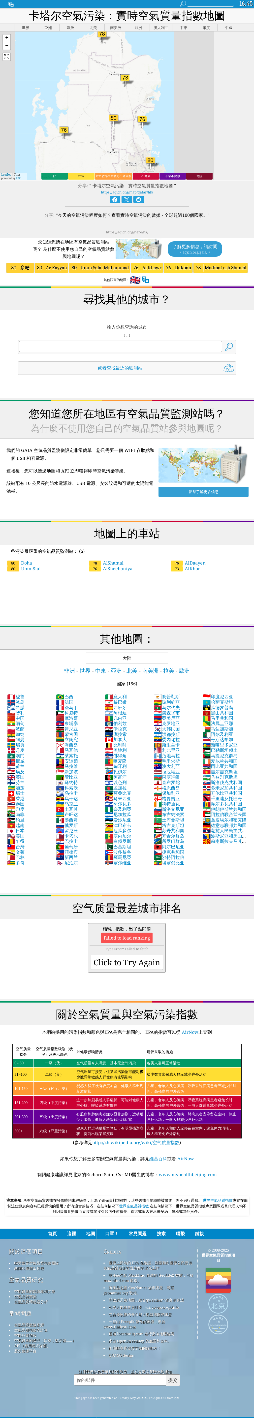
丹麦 (16, 750)
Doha (19, 563)
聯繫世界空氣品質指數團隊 (36, 1262)
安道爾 (67, 761)
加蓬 (16, 788)
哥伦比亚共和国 (222, 793)
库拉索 (116, 734)
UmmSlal (24, 568)
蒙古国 (67, 734)
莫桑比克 (118, 793)
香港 (16, 798)
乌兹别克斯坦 (220, 777)
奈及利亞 (118, 809)
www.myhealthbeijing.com (188, 1174)
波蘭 (16, 729)
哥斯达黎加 (217, 739)
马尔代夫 (167, 707)
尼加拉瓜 (118, 814)
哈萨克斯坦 (217, 702)
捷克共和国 (169, 852)
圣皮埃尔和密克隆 (224, 820)
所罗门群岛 (169, 841)
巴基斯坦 (118, 847)
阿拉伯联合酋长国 (224, 814)
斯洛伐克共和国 (222, 782)
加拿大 (116, 739)
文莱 (16, 852)
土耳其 (67, 809)
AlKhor (185, 568)
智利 (16, 713)
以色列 (116, 782)
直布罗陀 (167, 782)
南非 (16, 814)
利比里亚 (167, 750)
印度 (16, 809)
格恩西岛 (167, 788)
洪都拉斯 (167, 734)
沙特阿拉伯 (169, 857)
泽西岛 (67, 745)
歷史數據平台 (25, 1350)
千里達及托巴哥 (222, 798)
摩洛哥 (67, 718)
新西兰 (67, 857)
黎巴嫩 (116, 702)
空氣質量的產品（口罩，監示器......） (45, 1340)
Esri (19, 178)
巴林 (16, 857)
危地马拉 (167, 755)
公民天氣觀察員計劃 (125, 1307)
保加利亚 (167, 793)
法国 (64, 702)
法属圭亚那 (217, 723)
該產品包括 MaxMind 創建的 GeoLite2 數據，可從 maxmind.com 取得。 (148, 1278)
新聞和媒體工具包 (29, 1268)
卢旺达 (67, 814)
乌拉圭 (67, 793)
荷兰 (16, 766)
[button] (6, 38)
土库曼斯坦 (169, 820)
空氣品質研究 (26, 1280)
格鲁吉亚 (167, 798)
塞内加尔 (118, 836)
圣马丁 (67, 707)
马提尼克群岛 (220, 755)
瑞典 (16, 745)
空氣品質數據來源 (29, 1324)
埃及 (16, 772)
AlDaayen (188, 563)
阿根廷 (116, 713)
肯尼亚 (67, 729)
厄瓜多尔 (118, 830)
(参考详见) (127, 1094)
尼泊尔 (67, 863)
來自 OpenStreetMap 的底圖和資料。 (140, 1340)
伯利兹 (116, 723)
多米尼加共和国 (222, 788)
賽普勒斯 (167, 696)
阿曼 (16, 739)
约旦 (16, 820)
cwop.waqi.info (165, 1307)
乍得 (16, 841)
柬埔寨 (67, 723)
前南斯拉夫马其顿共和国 (224, 844)
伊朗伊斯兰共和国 (224, 809)
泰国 (16, 804)
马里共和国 (217, 718)
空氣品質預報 (25, 1335)
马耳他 (67, 750)
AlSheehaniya (110, 568)
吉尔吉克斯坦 (220, 772)
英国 (16, 777)
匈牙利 (116, 766)
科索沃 (67, 788)
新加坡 (67, 772)
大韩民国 (167, 729)
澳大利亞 (167, 766)
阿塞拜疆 (167, 777)
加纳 (16, 734)
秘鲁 (16, 696)
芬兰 (16, 782)
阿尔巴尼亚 (169, 847)
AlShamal (106, 563)
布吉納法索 (169, 814)
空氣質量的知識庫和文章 (34, 1291)
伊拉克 (116, 729)
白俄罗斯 (118, 841)
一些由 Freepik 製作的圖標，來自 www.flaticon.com (134, 1324)
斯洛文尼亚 (169, 809)
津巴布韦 (118, 825)
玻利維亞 (167, 702)
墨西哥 (67, 820)
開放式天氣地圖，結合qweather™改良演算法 (146, 1299)
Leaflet (6, 174)
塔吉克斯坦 (169, 825)
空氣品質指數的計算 (31, 1329)
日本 (16, 830)
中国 (16, 718)
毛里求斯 (167, 761)
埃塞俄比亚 (169, 863)
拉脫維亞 (167, 772)
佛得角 (116, 755)
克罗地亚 (167, 723)
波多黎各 (118, 852)
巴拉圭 (67, 841)
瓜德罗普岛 (217, 707)
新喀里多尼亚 (220, 745)
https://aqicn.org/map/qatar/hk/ (127, 192)
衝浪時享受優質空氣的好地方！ (135, 1348)
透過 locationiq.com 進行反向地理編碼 (141, 1333)
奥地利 (116, 750)
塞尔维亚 (118, 863)
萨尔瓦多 (118, 804)
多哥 (16, 863)
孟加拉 (116, 788)
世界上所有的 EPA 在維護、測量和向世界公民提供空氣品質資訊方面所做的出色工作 (147, 1265)
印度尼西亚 (217, 696)
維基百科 (158, 1159)
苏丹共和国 (169, 830)
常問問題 (20, 1313)
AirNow (189, 1032)
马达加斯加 (217, 729)
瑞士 (16, 793)
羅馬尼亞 (118, 857)
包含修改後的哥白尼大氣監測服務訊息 (140, 1314)
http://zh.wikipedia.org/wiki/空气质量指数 (135, 1142)
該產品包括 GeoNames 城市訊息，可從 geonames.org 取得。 (138, 1290)
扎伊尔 (116, 772)
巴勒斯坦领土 (220, 750)
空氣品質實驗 (25, 1296)
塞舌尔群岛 (169, 836)
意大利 (116, 696)
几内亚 (116, 718)
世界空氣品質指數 (218, 1200)
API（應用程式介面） (32, 1345)
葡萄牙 (67, 847)
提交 (173, 1380)
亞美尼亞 (167, 718)
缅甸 (16, 723)
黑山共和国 (217, 713)
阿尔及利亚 (217, 734)
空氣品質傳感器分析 (31, 1301)
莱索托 (67, 755)
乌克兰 (67, 804)
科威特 (67, 713)
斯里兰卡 (167, 745)
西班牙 (116, 707)
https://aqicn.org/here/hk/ (127, 232)
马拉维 (67, 766)
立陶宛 (67, 739)
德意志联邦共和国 (224, 825)
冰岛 (16, 702)
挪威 (16, 761)
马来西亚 (118, 798)
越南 (16, 825)
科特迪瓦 (167, 804)
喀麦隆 (116, 761)
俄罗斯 (67, 825)
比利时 (116, 745)
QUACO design (121, 1355)
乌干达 (67, 798)
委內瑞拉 (167, 739)
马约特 (67, 782)
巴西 (64, 696)
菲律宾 (67, 852)
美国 (16, 836)
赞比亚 (67, 777)
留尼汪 (67, 830)
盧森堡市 (167, 713)
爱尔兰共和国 (220, 761)
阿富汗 (116, 777)
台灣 (16, 847)
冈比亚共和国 (220, 766)
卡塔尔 (67, 836)
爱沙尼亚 (118, 820)
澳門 (16, 755)
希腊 (16, 707)
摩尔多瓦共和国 (222, 804)
